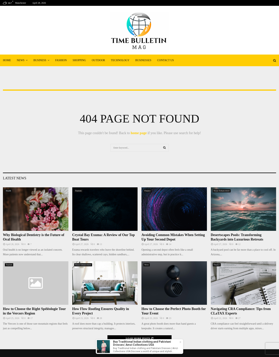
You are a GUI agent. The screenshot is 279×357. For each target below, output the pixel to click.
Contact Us (165, 60)
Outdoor (98, 60)
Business (39, 60)
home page (139, 133)
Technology (120, 60)
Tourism (78, 191)
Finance (147, 191)
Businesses (143, 60)
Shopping (79, 60)
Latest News (14, 178)
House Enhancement (222, 191)
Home (7, 60)
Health (8, 191)
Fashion (61, 60)
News (20, 60)
